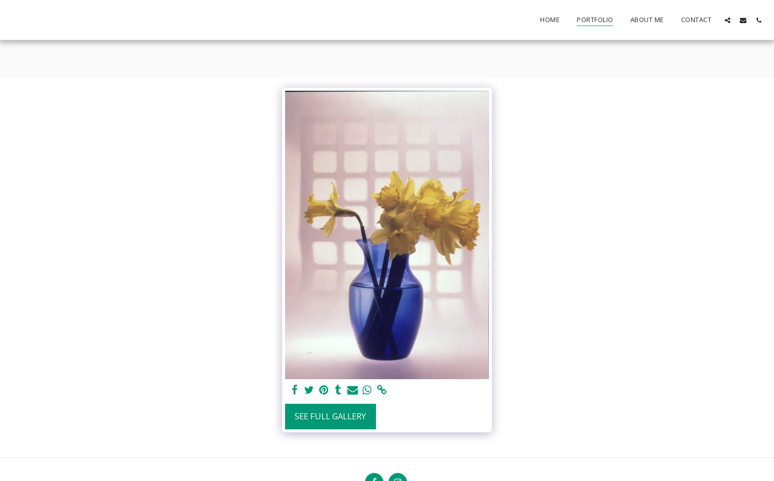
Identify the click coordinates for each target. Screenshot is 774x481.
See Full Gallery (330, 416)
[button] (727, 20)
